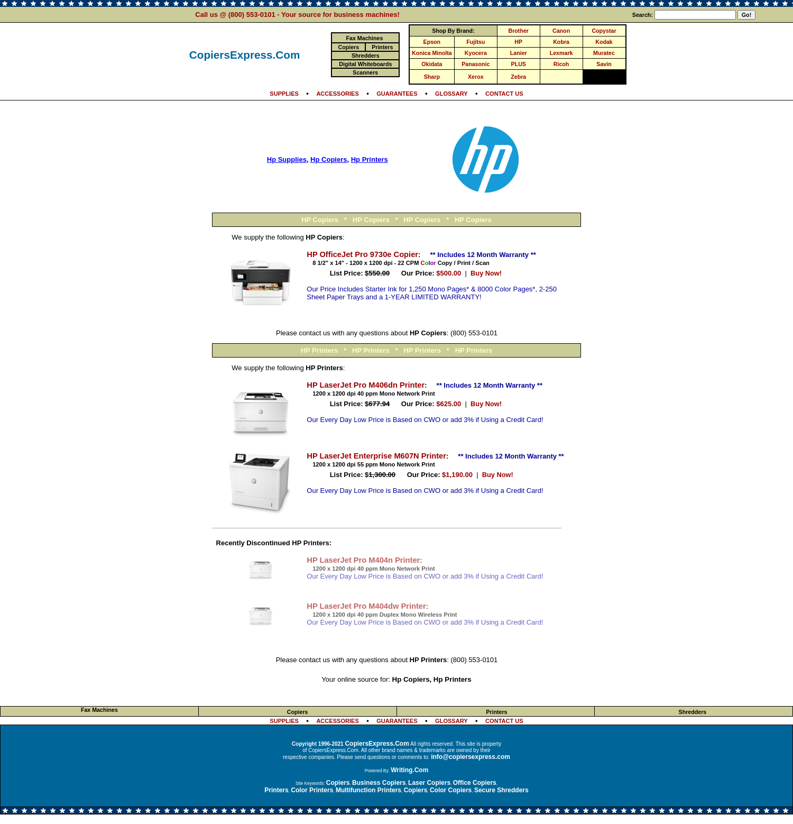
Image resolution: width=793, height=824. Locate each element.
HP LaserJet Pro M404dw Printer (366, 606)
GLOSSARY (451, 93)
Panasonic (476, 64)
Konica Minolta (432, 53)
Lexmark (561, 53)
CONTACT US (504, 93)
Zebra (518, 77)
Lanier (518, 53)
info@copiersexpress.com (470, 757)
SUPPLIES (284, 93)
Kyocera (476, 53)
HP (518, 42)
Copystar (604, 31)
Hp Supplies (287, 159)
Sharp (432, 77)
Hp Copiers (328, 159)
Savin (603, 64)
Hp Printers (369, 159)
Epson (432, 42)
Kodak (604, 42)
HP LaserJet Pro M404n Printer (363, 560)
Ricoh (561, 64)
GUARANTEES (396, 93)
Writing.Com (409, 770)
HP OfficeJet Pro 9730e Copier (362, 254)
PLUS (518, 64)
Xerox (476, 77)
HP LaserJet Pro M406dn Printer (366, 385)
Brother (519, 31)
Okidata (431, 64)
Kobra (561, 42)
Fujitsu (475, 42)
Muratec (604, 53)
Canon (561, 31)
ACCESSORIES (337, 93)
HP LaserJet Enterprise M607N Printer (376, 456)
